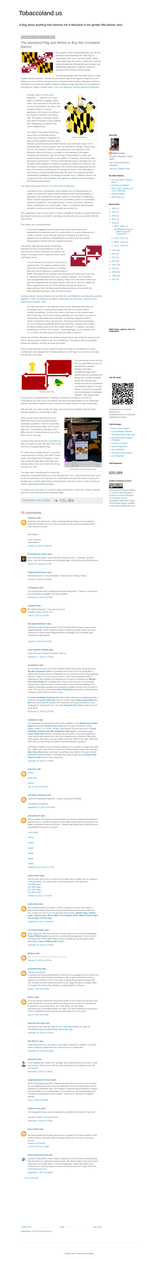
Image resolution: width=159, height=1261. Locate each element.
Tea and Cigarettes (119, 446)
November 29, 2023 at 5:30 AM (40, 1051)
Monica (31, 997)
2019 (114, 216)
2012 (114, 261)
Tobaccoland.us (40, 13)
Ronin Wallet (53, 915)
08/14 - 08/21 (120, 226)
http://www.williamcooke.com (123, 506)
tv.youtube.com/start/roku (38, 804)
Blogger (91, 1253)
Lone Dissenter (117, 456)
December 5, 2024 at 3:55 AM (40, 1121)
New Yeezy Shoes (65, 689)
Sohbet (31, 773)
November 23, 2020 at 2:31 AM (40, 711)
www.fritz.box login (36, 1023)
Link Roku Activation (37, 795)
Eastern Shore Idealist (120, 428)
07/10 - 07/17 (120, 238)
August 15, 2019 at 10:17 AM (40, 641)
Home (62, 1227)
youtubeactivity (34, 969)
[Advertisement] (61, 1202)
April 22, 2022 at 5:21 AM (38, 1015)
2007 (114, 279)
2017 (114, 219)
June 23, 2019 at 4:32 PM (38, 615)
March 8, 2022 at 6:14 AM (38, 989)
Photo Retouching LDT (37, 1169)
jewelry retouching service (47, 1117)
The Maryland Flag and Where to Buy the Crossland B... (123, 231)
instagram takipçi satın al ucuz (40, 612)
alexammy (32, 1059)
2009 (114, 272)
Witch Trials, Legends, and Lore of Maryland (122, 189)
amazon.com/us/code (37, 1143)
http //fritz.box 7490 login (61, 1027)
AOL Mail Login (34, 884)
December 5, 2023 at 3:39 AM (40, 1072)
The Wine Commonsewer (121, 453)
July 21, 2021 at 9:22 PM (38, 787)
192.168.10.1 (33, 1041)
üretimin (84, 630)
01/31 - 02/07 (120, 246)
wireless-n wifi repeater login (50, 1045)
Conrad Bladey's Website (121, 431)
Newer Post (26, 1227)
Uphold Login (82, 913)
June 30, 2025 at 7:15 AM (38, 1147)
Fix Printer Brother (36, 930)
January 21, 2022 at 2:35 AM (39, 960)
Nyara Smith (33, 1129)
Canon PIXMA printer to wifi (51, 941)
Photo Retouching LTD (38, 1155)
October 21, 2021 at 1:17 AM (39, 896)
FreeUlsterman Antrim (37, 554)
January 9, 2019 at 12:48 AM (39, 579)
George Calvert (51, 81)
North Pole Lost (117, 197)
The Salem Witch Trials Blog (123, 435)
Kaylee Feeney (34, 1108)
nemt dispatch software (38, 650)
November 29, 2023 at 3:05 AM (40, 1033)
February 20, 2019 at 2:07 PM (40, 597)
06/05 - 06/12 (120, 242)
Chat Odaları (33, 832)
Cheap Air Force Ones (73, 705)
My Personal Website (120, 185)
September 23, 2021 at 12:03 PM (41, 807)
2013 (114, 257)
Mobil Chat (32, 778)
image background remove (40, 1080)
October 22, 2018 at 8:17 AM (39, 564)
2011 (114, 265)
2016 (114, 223)
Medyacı (31, 953)
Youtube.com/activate (37, 972)
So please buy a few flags (32, 490)
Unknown (32, 518)
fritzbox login (67, 1029)
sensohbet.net (34, 816)
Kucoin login (91, 915)
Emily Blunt (33, 904)
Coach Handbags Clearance (42, 697)
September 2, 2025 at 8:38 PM (40, 1172)
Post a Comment (32, 1178)
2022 (114, 208)
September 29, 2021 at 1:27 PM (41, 867)
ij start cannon (80, 1011)
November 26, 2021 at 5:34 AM (40, 945)
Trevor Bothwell (117, 449)
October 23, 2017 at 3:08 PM (39, 546)
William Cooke (118, 153)
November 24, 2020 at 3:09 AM (40, 761)
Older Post (97, 1227)
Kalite (46, 630)
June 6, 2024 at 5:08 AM (38, 1100)
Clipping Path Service (37, 572)
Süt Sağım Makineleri (37, 624)
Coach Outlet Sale (47, 700)
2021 (114, 212)
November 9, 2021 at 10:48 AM (40, 922)
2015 (114, 250)
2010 (114, 268)
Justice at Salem (118, 194)
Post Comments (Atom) (42, 1231)
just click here (31, 467)
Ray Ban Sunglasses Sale (39, 671)
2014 (114, 254)
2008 (114, 276)
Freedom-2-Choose (119, 443)
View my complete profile (119, 169)
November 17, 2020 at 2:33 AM (40, 657)
